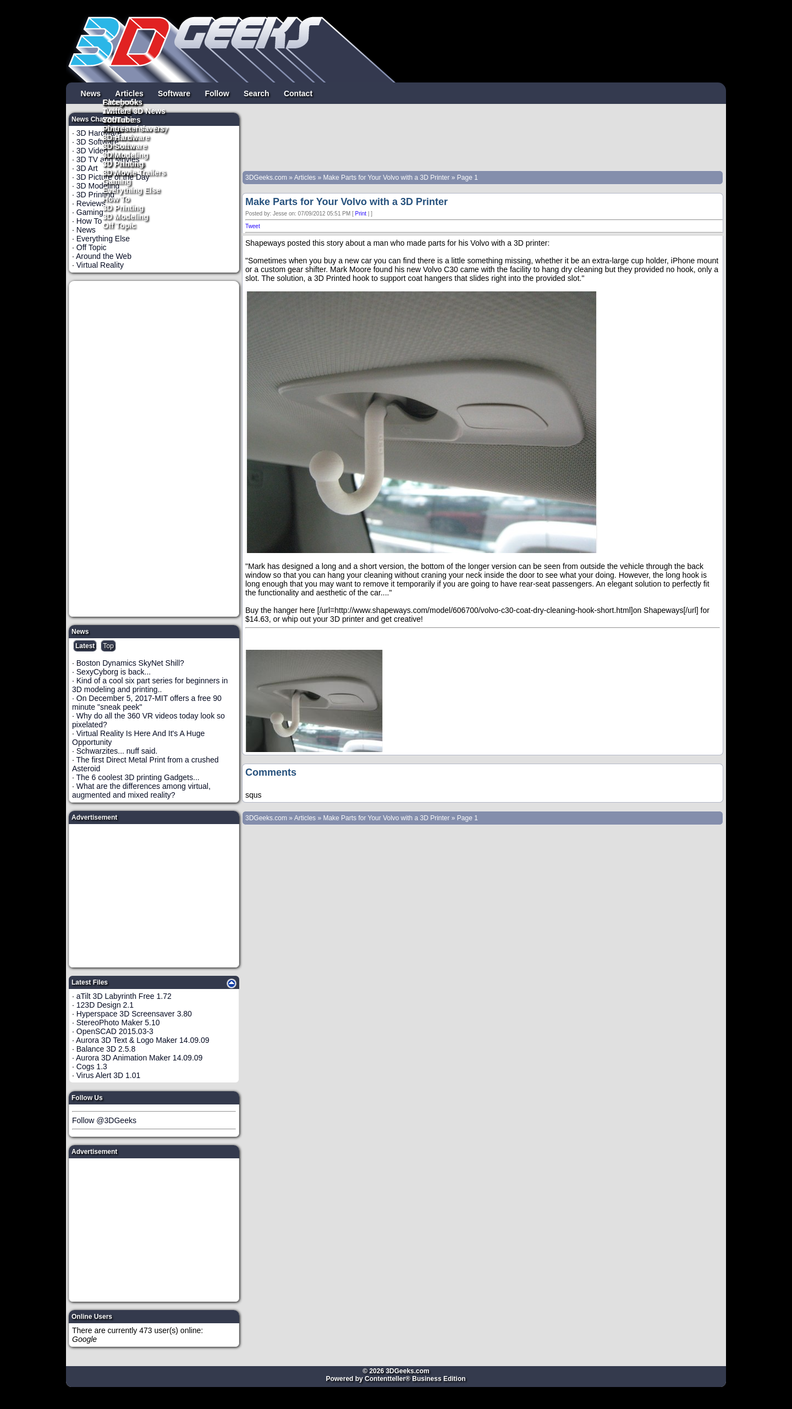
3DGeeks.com (267, 177)
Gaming (117, 180)
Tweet (252, 226)
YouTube (119, 119)
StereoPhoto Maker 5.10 (118, 1022)
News (91, 93)
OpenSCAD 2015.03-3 (114, 1031)
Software (174, 93)
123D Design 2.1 (105, 1005)
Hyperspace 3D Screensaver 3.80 (134, 1013)
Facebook (121, 101)
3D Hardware (126, 136)
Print (361, 214)
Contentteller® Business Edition (415, 1379)
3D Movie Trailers (134, 172)
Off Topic (119, 224)
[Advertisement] (154, 449)
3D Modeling (125, 216)
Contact (298, 93)
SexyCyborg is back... (113, 671)
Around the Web (103, 256)
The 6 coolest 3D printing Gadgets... (138, 777)
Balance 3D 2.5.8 (105, 1049)
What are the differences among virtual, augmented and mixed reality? (141, 790)
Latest (85, 646)
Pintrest (117, 128)
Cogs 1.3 (91, 1066)
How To (116, 198)
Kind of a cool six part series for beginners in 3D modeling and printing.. (150, 685)
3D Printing (123, 207)
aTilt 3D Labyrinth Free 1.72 (124, 996)
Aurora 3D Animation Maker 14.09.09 (139, 1057)
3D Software (125, 145)
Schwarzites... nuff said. (117, 751)
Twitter (115, 110)
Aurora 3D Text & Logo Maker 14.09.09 (143, 1040)
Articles (129, 93)
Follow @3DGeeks (104, 1120)
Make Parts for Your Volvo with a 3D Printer (386, 177)
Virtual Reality (100, 265)
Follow (217, 93)
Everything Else (132, 189)
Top (108, 646)
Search (257, 93)
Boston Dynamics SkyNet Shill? (130, 663)
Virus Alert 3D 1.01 (108, 1075)
